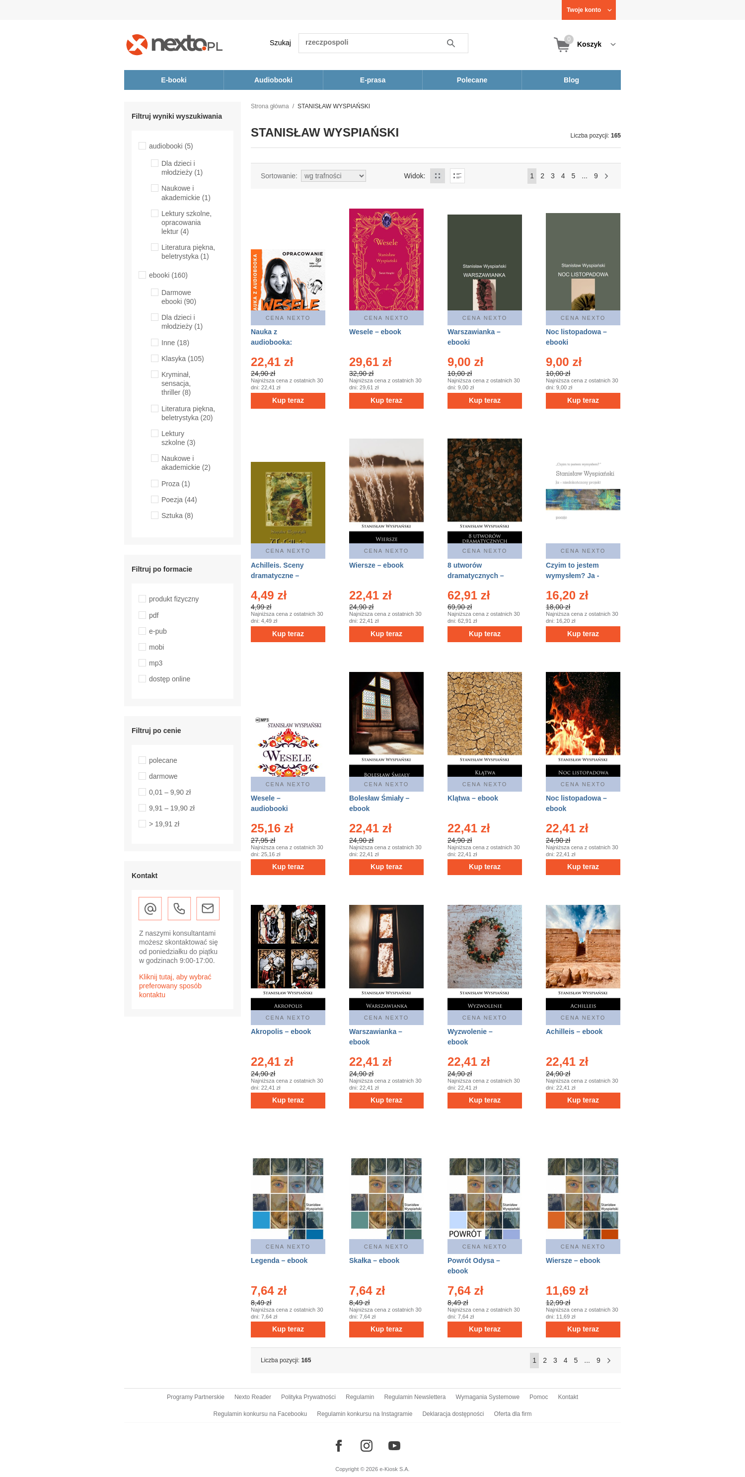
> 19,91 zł (164, 824)
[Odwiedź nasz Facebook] (339, 1446)
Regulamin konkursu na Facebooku (260, 1413)
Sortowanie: (279, 176)
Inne (175, 343)
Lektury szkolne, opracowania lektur (186, 222)
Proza (175, 484)
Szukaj (280, 43)
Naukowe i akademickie (186, 462)
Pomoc (538, 1397)
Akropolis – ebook (281, 1031)
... (585, 176)
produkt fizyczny (174, 599)
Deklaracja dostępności (453, 1413)
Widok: (415, 176)
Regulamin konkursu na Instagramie (364, 1413)
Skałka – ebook (374, 1260)
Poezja (179, 500)
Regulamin (360, 1397)
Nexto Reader (252, 1397)
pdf (153, 615)
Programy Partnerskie (195, 1397)
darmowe (163, 776)
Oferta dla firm (512, 1413)
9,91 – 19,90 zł (172, 808)
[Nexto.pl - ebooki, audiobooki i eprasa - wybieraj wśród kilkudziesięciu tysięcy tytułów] (174, 44)
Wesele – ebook (375, 332)
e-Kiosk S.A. (394, 1469)
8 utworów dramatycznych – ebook (475, 575)
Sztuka (177, 515)
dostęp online (169, 679)
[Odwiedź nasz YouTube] (394, 1446)
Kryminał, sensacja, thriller (176, 383)
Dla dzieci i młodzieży (182, 167)
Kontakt (568, 1397)
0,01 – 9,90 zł (170, 792)
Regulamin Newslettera (415, 1397)
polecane (163, 760)
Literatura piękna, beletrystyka (188, 251)
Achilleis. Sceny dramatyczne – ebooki (277, 575)
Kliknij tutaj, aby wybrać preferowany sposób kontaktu (175, 986)
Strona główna (270, 106)
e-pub (158, 631)
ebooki (168, 275)
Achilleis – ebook (574, 1031)
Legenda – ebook (279, 1260)
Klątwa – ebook (472, 798)
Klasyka (182, 359)
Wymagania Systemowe (487, 1397)
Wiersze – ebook (376, 565)
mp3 (155, 663)
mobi (156, 647)
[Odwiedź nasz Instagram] (366, 1446)
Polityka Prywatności (308, 1397)
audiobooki (171, 146)
